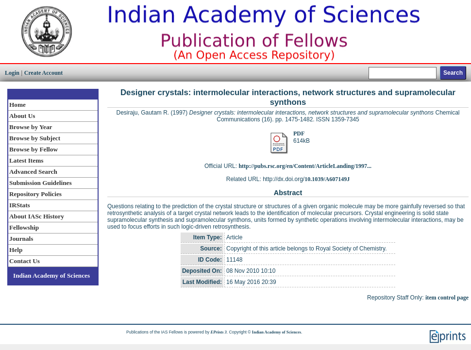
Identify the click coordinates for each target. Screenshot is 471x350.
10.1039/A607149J (327, 179)
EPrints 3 (219, 332)
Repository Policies (35, 194)
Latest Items (26, 160)
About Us (22, 115)
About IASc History (36, 216)
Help (15, 249)
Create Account (43, 72)
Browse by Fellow (33, 149)
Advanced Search (33, 171)
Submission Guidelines (40, 182)
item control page (447, 297)
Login (12, 72)
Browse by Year (30, 127)
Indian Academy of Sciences (51, 275)
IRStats (19, 205)
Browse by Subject (34, 138)
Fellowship (24, 227)
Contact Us (24, 261)
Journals (21, 238)
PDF (298, 133)
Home (17, 104)
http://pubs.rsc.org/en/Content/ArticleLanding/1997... (304, 166)
